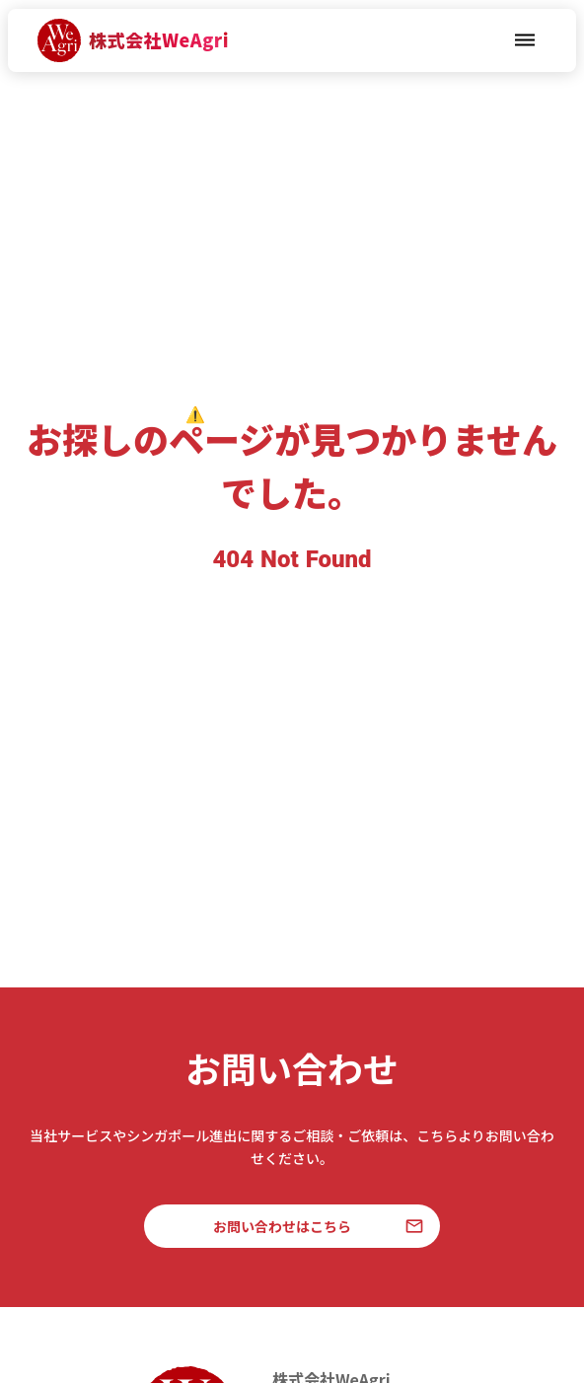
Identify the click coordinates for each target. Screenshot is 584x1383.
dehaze (525, 40)
